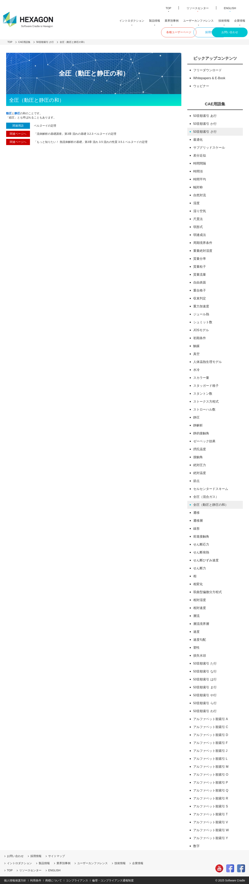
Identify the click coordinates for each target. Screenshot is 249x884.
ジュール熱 (201, 313)
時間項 (198, 170)
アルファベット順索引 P (210, 782)
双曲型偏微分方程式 (207, 591)
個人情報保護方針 (15, 879)
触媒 (196, 345)
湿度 (196, 202)
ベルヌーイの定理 (45, 125)
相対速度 (199, 607)
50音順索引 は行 (205, 678)
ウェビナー (201, 85)
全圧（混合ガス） (206, 496)
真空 (196, 353)
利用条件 (35, 879)
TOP (167, 7)
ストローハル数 (204, 409)
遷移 (196, 512)
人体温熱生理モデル (207, 361)
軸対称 (198, 186)
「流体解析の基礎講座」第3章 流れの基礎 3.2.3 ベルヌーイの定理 (75, 133)
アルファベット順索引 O (210, 774)
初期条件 (199, 337)
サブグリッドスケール (209, 147)
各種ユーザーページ (156, 31)
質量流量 (199, 274)
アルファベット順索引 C (210, 726)
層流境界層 (201, 623)
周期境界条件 (202, 242)
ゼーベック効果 (204, 440)
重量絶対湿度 (202, 250)
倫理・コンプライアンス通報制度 (113, 879)
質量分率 (199, 258)
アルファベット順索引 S (210, 805)
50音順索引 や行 (205, 694)
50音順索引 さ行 (205, 131)
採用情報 (193, 31)
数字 (196, 845)
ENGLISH (230, 7)
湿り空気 (199, 210)
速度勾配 (199, 639)
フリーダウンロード (207, 69)
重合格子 (199, 289)
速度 (196, 631)
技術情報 (225, 20)
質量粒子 (199, 266)
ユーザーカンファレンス (200, 20)
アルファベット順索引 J (210, 750)
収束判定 (199, 297)
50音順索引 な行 (205, 670)
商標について (53, 879)
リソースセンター (197, 7)
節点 (196, 480)
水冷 (196, 369)
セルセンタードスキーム (210, 488)
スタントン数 (202, 393)
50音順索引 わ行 (205, 710)
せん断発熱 (201, 551)
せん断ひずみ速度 (206, 559)
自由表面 (199, 282)
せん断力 (199, 567)
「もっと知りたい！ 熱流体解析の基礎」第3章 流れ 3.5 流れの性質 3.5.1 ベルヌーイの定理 (90, 141)
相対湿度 (199, 599)
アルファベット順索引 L (210, 758)
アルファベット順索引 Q (210, 790)
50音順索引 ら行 (205, 702)
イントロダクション (135, 20)
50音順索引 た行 (205, 663)
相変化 (198, 583)
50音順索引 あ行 (205, 115)
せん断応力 (201, 543)
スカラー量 (201, 377)
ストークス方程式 (206, 401)
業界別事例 (174, 20)
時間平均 (199, 178)
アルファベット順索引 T (210, 813)
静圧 (196, 416)
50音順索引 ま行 (205, 686)
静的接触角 (201, 432)
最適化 (198, 139)
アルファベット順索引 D (210, 734)
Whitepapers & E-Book (209, 77)
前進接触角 (201, 536)
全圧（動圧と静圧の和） (210, 504)
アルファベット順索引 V (210, 821)
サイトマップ (56, 855)
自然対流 (199, 194)
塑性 (196, 647)
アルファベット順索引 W (211, 829)
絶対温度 (199, 472)
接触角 (198, 456)
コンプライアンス (77, 879)
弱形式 (198, 226)
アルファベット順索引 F (210, 742)
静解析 (198, 424)
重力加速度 (201, 305)
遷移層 (198, 520)
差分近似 (199, 155)
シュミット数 (202, 321)
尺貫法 (198, 218)
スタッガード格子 (206, 385)
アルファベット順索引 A (210, 718)
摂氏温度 (199, 448)
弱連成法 (199, 234)
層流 (196, 615)
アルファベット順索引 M (211, 766)
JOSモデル (201, 329)
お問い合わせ (229, 31)
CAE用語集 (215, 103)
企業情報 (240, 20)
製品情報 (157, 20)
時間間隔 (199, 162)
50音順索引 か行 (205, 123)
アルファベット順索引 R (210, 797)
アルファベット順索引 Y (210, 837)
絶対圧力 (199, 464)
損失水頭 (199, 655)
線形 (196, 528)
